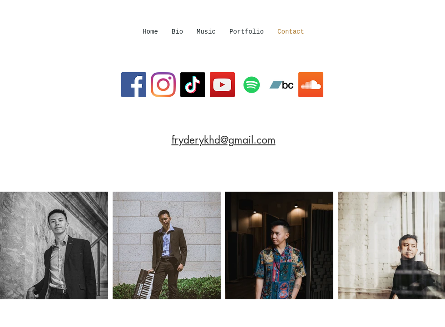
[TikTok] (192, 84)
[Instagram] (163, 84)
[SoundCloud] (310, 84)
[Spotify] (251, 84)
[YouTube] (222, 84)
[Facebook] (133, 84)
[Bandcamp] (281, 84)
